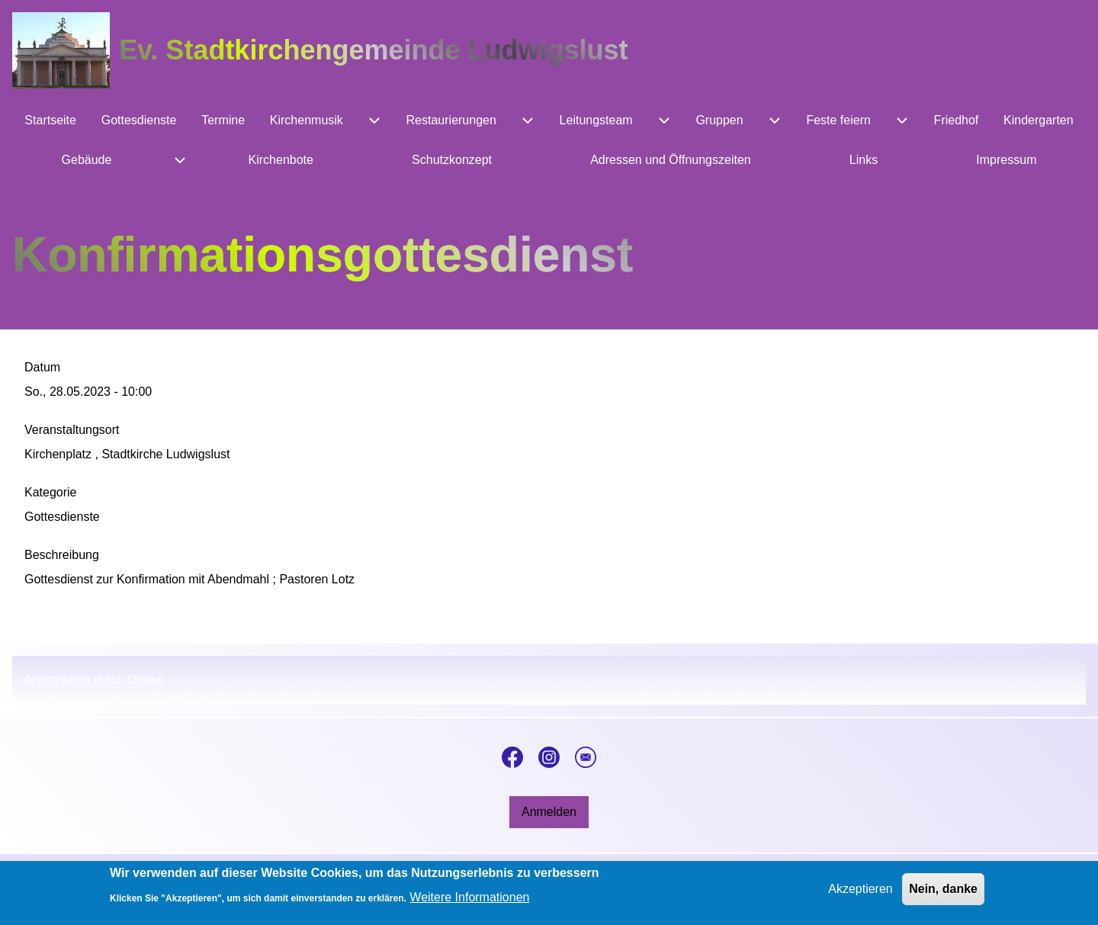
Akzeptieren (860, 893)
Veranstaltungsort (72, 429)
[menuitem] (50, 120)
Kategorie (50, 492)
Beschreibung (61, 554)
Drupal (145, 679)
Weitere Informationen (469, 902)
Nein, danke (943, 893)
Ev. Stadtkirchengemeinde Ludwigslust (373, 50)
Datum (42, 367)
